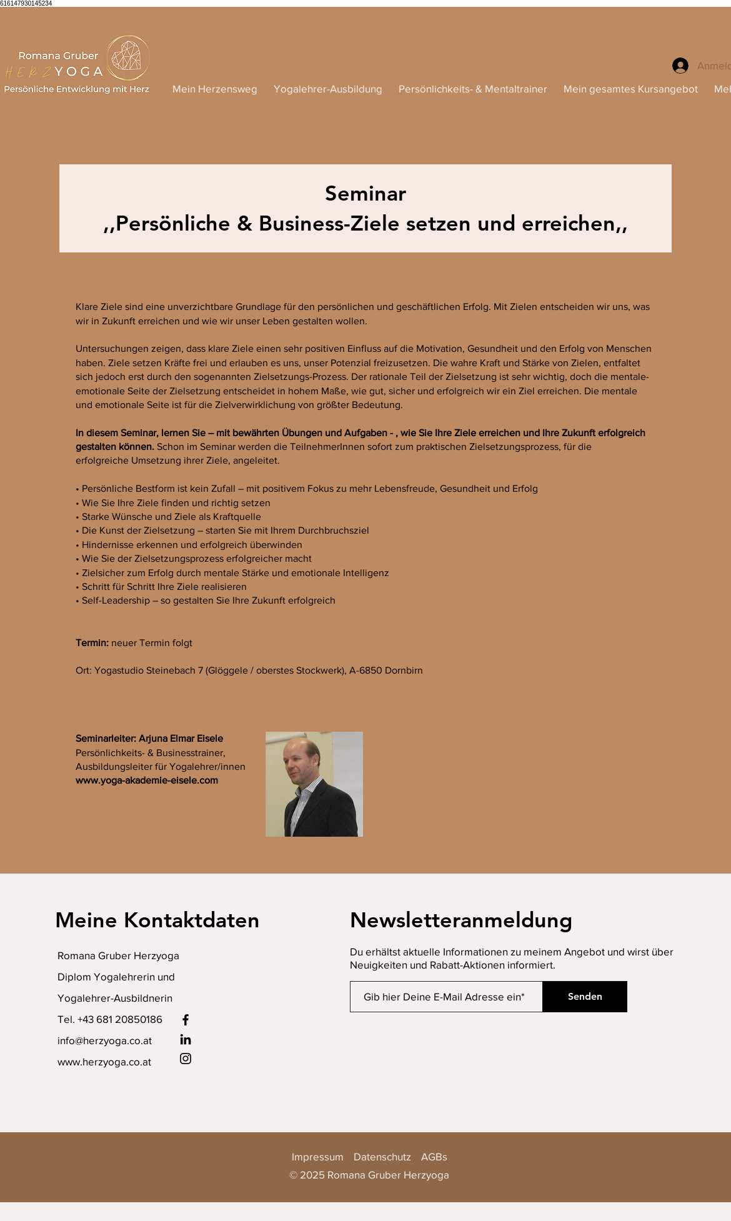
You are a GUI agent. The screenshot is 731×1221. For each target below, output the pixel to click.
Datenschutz (382, 1156)
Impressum (323, 1156)
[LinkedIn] (185, 1039)
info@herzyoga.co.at (104, 1040)
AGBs (434, 1156)
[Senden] (584, 996)
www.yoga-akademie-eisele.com (147, 780)
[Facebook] (185, 1019)
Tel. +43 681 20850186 (109, 1019)
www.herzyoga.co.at (104, 1061)
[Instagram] (185, 1058)
